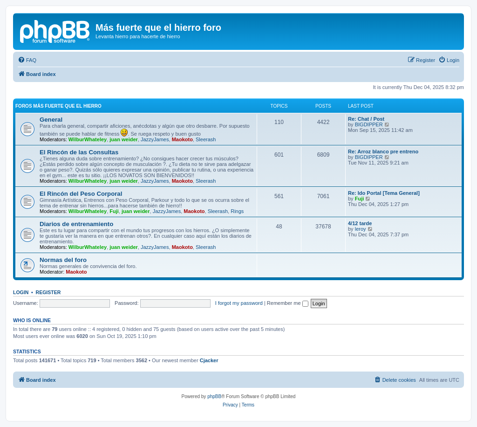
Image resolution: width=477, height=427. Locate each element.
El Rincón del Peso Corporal (81, 193)
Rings (237, 211)
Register (48, 292)
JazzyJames (155, 139)
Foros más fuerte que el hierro (58, 106)
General (51, 119)
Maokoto (182, 139)
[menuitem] (27, 60)
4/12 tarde (360, 223)
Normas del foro (63, 259)
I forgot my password (239, 303)
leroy (360, 229)
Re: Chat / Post (366, 119)
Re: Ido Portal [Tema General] (384, 193)
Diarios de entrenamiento (76, 223)
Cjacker (209, 360)
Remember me (287, 303)
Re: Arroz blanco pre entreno (383, 151)
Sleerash (206, 139)
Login (20, 292)
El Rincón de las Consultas (79, 152)
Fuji (114, 211)
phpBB (214, 396)
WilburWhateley (87, 139)
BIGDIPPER (369, 124)
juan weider (123, 139)
